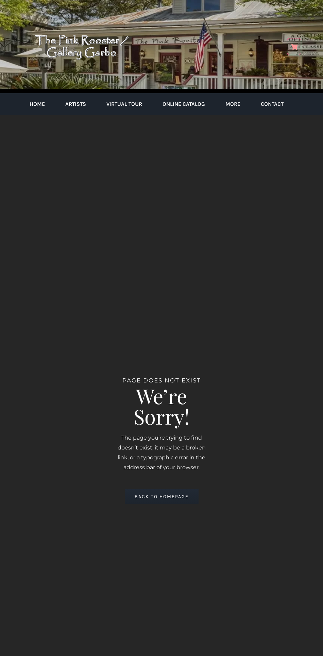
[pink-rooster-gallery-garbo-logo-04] (81, 9)
